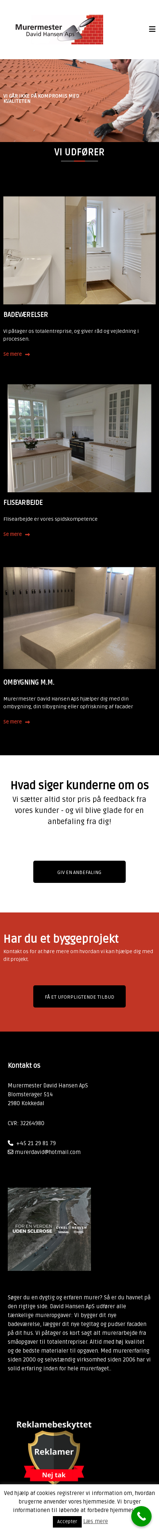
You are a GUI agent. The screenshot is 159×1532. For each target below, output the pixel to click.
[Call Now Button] (141, 1516)
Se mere (12, 354)
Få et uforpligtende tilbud (79, 997)
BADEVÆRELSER (25, 315)
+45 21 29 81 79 (36, 1143)
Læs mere (95, 1521)
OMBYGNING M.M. (28, 682)
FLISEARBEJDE (23, 503)
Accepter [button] (67, 1522)
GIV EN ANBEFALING (79, 872)
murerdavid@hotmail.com (48, 1152)
